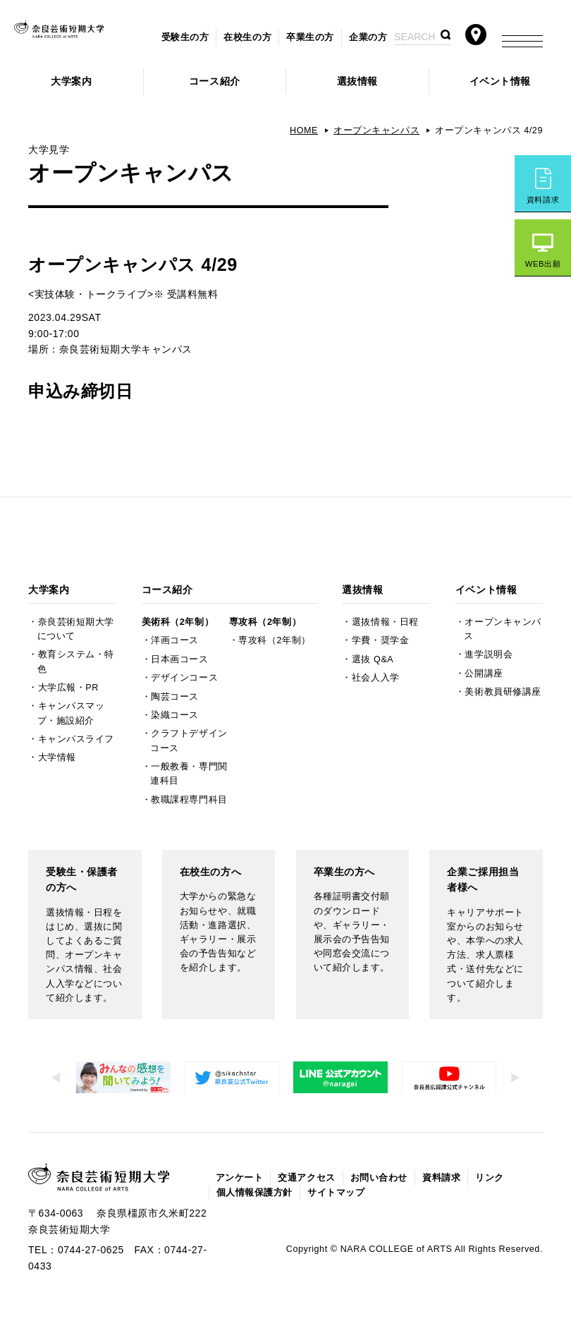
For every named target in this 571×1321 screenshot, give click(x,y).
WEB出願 (542, 264)
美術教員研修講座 (503, 692)
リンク (489, 1178)
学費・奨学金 (380, 640)
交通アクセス (306, 1178)
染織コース (175, 715)
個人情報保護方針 (254, 1193)
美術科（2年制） (178, 622)
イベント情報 (500, 81)
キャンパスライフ (76, 739)
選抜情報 (357, 81)
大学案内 (71, 81)
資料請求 (543, 199)
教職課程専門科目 (189, 800)
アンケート (240, 1178)
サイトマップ (335, 1193)
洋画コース (175, 640)
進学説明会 (488, 654)
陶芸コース (175, 697)
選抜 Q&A (372, 659)
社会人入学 (376, 678)
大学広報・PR (68, 688)
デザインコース (184, 678)
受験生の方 (185, 37)
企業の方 (368, 37)
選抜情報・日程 (385, 622)
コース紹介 (214, 81)
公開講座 (484, 673)
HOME (304, 130)
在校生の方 (247, 37)
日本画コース (179, 659)
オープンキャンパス (376, 130)
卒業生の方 (310, 37)
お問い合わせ (378, 1178)
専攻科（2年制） (265, 622)
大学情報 (57, 757)
